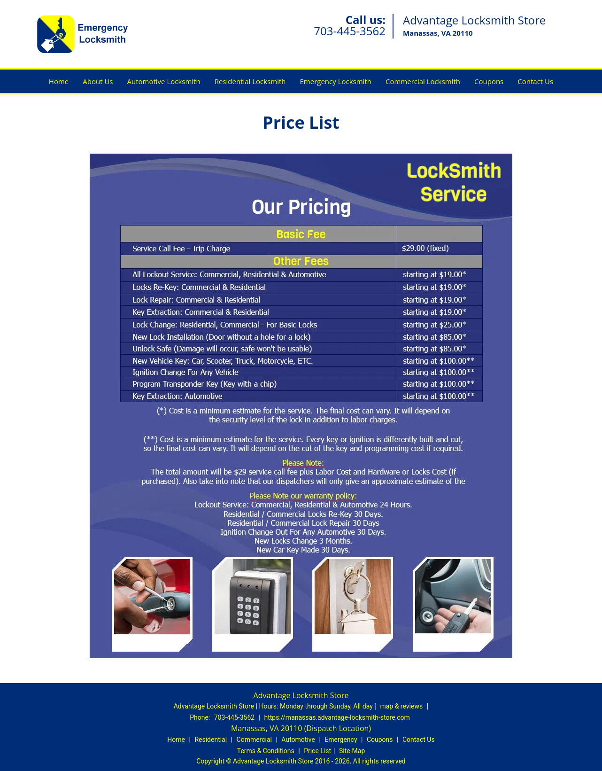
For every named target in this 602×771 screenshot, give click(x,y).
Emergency (340, 739)
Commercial (254, 739)
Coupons (488, 81)
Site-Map (352, 751)
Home (59, 81)
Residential (210, 739)
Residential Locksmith (250, 81)
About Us (98, 81)
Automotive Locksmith (163, 81)
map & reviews (402, 706)
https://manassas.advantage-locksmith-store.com (337, 717)
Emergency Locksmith (335, 81)
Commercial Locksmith (423, 81)
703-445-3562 (350, 31)
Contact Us (535, 81)
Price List (317, 751)
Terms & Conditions (265, 751)
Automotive (298, 739)
